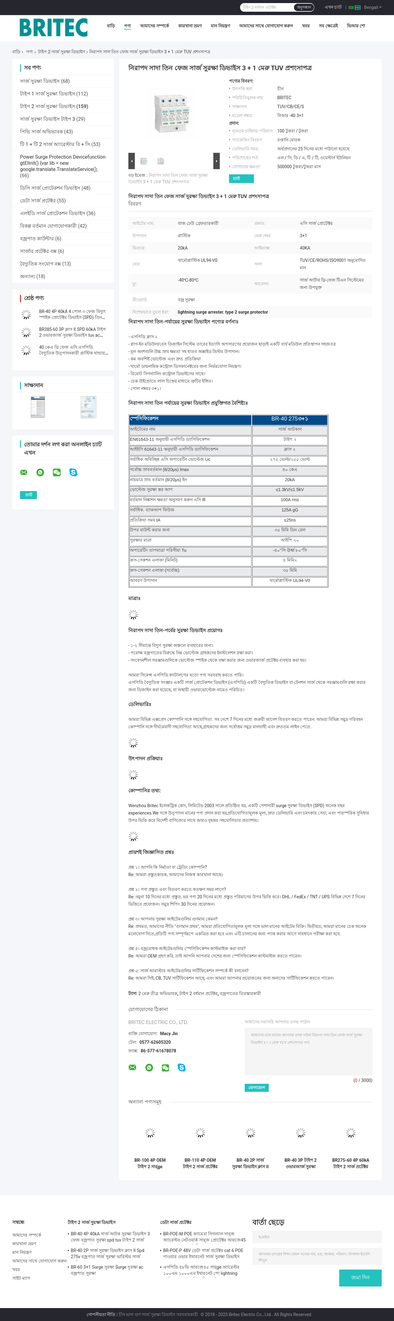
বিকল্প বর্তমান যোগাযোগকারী (48, 226)
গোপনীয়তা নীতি (100, 1314)
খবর (306, 25)
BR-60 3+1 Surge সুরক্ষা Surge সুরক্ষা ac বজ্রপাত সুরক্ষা (107, 1270)
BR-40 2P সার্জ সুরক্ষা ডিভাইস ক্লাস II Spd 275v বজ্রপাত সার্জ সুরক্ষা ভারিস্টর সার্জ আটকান (250, 1163)
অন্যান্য (27, 276)
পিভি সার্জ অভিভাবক (41, 132)
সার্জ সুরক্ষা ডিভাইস (40, 81)
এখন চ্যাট (333, 7)
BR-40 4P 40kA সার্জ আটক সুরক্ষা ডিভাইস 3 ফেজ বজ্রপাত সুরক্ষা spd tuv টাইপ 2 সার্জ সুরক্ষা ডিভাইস (110, 1237)
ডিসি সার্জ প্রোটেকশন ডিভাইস (50, 188)
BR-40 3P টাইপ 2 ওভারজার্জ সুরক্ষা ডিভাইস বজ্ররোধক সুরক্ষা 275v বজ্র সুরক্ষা (300, 1163)
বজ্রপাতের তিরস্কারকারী (240, 993)
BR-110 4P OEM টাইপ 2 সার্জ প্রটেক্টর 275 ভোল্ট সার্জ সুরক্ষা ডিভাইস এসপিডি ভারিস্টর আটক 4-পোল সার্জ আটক (200, 1163)
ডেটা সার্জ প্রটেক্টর (38, 201)
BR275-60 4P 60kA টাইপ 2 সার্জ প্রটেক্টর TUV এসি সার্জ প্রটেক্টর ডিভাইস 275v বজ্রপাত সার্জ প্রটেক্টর (350, 1163)
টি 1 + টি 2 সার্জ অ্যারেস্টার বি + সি (55, 144)
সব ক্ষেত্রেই (328, 25)
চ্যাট (236, 178)
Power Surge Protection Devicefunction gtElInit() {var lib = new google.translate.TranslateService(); (63, 163)
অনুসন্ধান (304, 7)
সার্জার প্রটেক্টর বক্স (38, 251)
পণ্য (127, 25)
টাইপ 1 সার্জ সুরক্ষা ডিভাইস (47, 94)
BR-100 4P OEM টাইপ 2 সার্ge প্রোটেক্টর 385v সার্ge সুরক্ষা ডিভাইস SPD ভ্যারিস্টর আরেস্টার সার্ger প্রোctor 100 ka (150, 1163)
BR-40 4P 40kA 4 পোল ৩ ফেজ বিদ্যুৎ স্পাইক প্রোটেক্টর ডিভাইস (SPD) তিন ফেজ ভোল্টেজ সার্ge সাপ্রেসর (72, 317)
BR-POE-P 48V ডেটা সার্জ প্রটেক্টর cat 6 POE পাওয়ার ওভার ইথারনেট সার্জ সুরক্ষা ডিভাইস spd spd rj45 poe (203, 1254)
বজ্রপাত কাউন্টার (37, 239)
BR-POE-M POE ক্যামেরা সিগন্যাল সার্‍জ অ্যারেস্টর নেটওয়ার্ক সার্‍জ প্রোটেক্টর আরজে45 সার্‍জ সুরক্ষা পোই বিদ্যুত (204, 1237)
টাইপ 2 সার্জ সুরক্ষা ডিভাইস (61, 51)
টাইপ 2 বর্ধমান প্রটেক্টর (198, 993)
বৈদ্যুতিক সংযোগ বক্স (40, 264)
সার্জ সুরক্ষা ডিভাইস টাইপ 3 (47, 119)
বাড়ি (111, 25)
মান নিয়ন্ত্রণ (220, 25)
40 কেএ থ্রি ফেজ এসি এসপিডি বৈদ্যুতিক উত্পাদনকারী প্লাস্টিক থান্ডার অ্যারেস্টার (72, 353)
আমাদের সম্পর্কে (154, 25)
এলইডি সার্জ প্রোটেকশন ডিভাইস (52, 213)
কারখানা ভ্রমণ (190, 25)
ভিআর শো (356, 25)
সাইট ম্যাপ (21, 1278)
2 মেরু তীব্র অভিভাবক (157, 993)
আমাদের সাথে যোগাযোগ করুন (266, 25)
